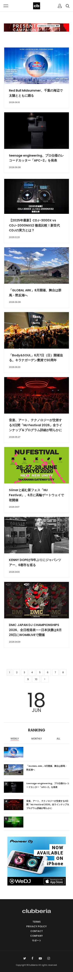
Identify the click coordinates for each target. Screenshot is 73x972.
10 (36, 679)
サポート (36, 940)
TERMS (37, 921)
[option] (15, 739)
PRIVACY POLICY (36, 926)
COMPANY (36, 935)
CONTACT (36, 931)
